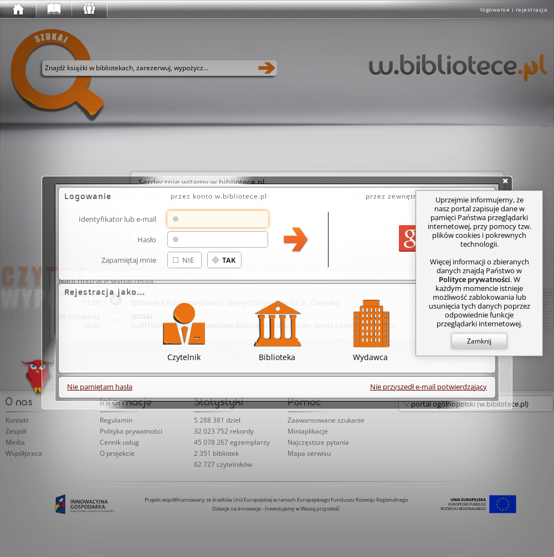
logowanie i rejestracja (514, 9)
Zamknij (479, 341)
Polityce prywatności (474, 279)
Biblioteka (277, 329)
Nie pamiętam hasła (99, 386)
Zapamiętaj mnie (128, 259)
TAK (228, 260)
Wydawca (370, 329)
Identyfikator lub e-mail (117, 218)
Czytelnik (184, 329)
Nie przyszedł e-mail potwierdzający (428, 386)
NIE (188, 260)
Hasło (146, 239)
